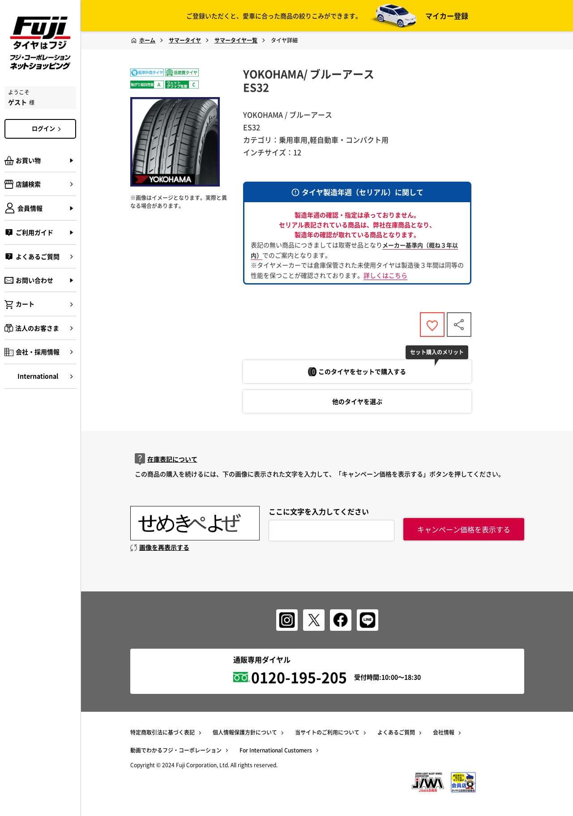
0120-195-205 (299, 677)
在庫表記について (166, 459)
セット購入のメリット (437, 352)
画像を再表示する (159, 547)
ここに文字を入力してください (319, 511)
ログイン (48, 128)
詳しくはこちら (385, 275)
